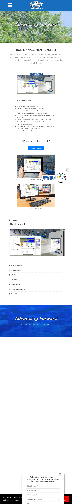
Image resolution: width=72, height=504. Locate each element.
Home (13, 363)
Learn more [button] (14, 500)
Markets (13, 366)
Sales (12, 375)
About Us (14, 378)
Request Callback (36, 148)
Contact (13, 381)
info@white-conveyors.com (23, 406)
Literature (14, 372)
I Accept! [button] (65, 499)
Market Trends (16, 384)
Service (13, 369)
